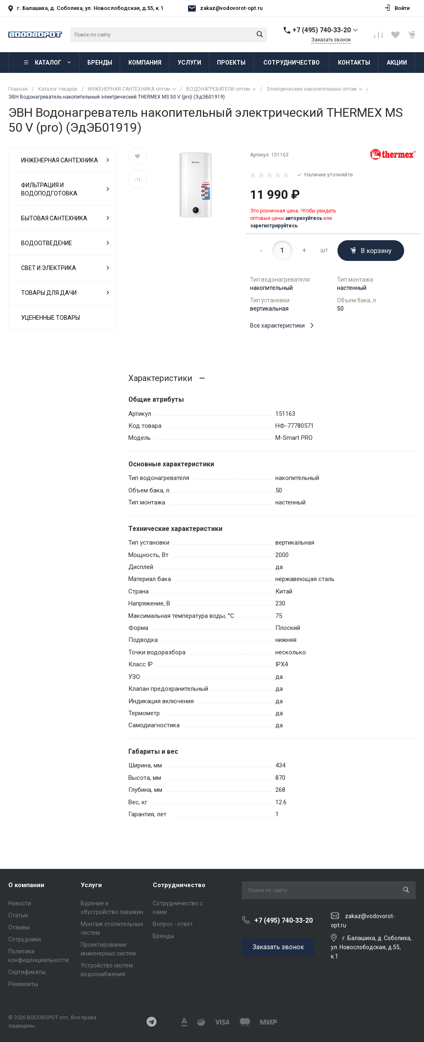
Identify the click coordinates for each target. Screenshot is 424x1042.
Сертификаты (27, 972)
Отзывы (19, 927)
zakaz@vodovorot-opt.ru (231, 8)
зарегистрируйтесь (274, 226)
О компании (26, 885)
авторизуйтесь (303, 218)
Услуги (91, 885)
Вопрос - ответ (173, 924)
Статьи (18, 915)
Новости (19, 903)
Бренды (163, 936)
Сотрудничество (179, 885)
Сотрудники (24, 939)
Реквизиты (23, 984)
